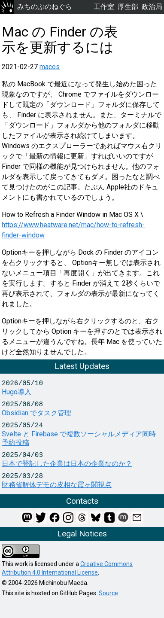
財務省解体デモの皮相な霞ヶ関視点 (57, 485)
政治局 (152, 7)
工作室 (104, 7)
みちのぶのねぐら (36, 7)
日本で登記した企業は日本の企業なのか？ (67, 464)
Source (108, 593)
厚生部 (128, 7)
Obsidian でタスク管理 (36, 413)
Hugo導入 (16, 392)
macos (49, 67)
